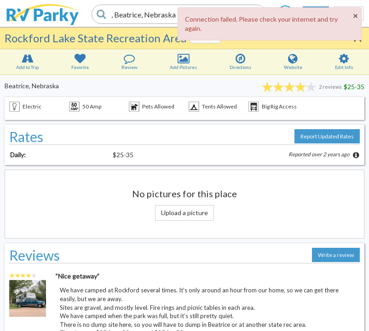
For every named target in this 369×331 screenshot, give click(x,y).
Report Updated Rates (327, 136)
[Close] (355, 15)
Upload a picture (184, 213)
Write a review (336, 254)
